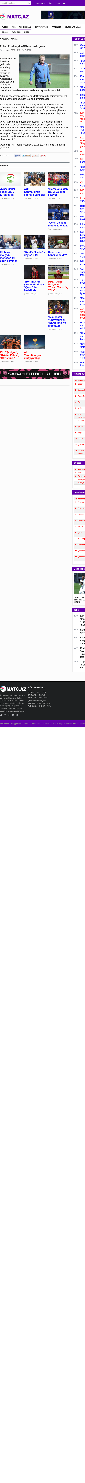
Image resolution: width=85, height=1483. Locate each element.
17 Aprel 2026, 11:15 (56, 198)
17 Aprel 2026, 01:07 (8, 361)
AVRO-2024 (16, 32)
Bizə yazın (61, 3)
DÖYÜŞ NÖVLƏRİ (41, 27)
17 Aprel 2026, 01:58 (56, 294)
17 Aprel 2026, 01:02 (32, 361)
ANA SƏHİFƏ (4, 39)
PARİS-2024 (56, 27)
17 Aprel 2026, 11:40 (32, 198)
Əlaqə (51, 3)
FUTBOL (5, 27)
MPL (13, 27)
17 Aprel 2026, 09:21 (32, 294)
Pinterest (17, 715)
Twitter (1, 715)
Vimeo (13, 715)
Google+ (9, 715)
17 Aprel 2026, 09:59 (56, 258)
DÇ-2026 (5, 32)
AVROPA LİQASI (35, 703)
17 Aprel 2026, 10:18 (32, 258)
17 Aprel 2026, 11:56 (8, 198)
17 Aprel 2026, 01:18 (56, 329)
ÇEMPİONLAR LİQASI (73, 27)
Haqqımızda (40, 3)
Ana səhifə (4, 724)
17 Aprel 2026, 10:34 (8, 264)
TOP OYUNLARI (25, 27)
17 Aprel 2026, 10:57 (56, 229)
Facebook (5, 715)
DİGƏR (27, 32)
